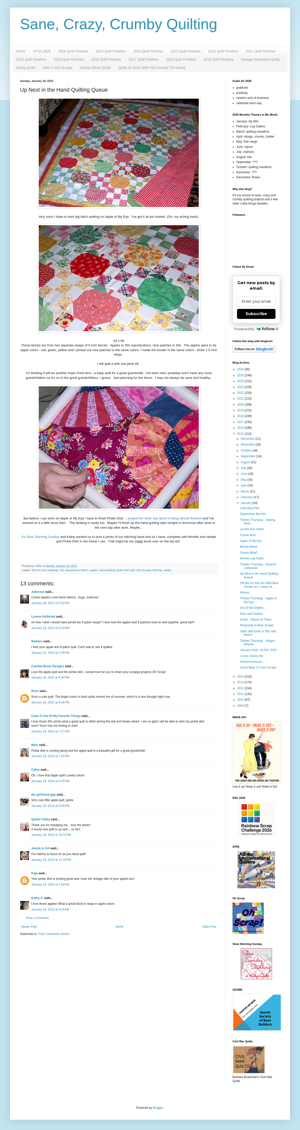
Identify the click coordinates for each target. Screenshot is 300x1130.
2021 (241, 398)
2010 (241, 699)
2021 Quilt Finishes (261, 51)
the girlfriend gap (43, 794)
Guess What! (248, 552)
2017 (241, 422)
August (246, 462)
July (244, 468)
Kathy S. (37, 898)
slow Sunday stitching (149, 570)
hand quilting (107, 570)
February (247, 497)
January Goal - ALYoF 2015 (258, 650)
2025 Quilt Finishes (111, 51)
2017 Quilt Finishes (144, 59)
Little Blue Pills (250, 508)
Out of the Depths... (253, 608)
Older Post (209, 926)
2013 (241, 682)
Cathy (35, 769)
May (244, 479)
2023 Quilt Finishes (185, 51)
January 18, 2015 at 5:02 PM (50, 603)
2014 (241, 676)
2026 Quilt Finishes (73, 51)
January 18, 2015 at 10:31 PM (51, 835)
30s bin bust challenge (45, 570)
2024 (241, 381)
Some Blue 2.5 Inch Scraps (258, 667)
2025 (241, 375)
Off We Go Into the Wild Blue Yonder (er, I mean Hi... (259, 584)
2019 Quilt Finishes (69, 59)
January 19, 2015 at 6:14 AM (50, 909)
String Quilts (25, 68)
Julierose (37, 592)
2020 (241, 404)
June (244, 473)
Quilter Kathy (40, 819)
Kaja (34, 873)
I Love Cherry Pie (251, 656)
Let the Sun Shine (252, 529)
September (248, 456)
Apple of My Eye (251, 541)
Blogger (158, 1108)
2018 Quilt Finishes (106, 59)
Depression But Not (253, 514)
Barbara (36, 641)
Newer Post (29, 926)
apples (94, 570)
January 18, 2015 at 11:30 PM (51, 860)
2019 (241, 410)
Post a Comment (37, 918)
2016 (241, 428)
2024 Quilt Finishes (148, 51)
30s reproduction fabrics (74, 570)
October (246, 450)
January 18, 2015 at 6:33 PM (50, 677)
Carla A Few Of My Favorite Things (55, 716)
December (248, 439)
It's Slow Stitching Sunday (41, 537)
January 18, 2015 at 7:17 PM (50, 731)
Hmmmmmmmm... (252, 662)
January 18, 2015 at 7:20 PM (50, 756)
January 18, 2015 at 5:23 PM (50, 628)
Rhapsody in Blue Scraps (257, 625)
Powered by (256, 329)
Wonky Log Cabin (252, 558)
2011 (241, 694)
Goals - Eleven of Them (256, 619)
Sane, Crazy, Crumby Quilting (118, 24)
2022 (241, 393)
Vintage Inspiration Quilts (260, 59)
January (246, 503)
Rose (34, 691)
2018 (241, 416)
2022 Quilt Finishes (223, 51)
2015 (241, 434)
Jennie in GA (40, 848)
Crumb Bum (248, 535)
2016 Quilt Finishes (181, 59)
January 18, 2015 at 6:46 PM (50, 702)
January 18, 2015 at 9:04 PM (50, 806)
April (244, 485)
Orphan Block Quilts (95, 68)
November (248, 444)
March (245, 491)
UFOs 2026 (42, 51)
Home (20, 51)
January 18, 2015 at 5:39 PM (50, 653)
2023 (241, 387)
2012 (241, 688)
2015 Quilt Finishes (219, 59)
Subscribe (256, 313)
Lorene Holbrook (43, 616)
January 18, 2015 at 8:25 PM (50, 781)
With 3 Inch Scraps (57, 68)
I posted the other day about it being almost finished (164, 518)
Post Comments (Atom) (54, 934)
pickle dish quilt (125, 570)
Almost (244, 592)
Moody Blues (248, 546)
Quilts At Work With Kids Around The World (151, 68)
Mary (34, 745)
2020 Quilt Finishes (31, 59)
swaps (168, 570)
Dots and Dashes (251, 614)
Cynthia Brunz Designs (47, 666)
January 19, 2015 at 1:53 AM (50, 884)
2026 (241, 369)
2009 (241, 705)
